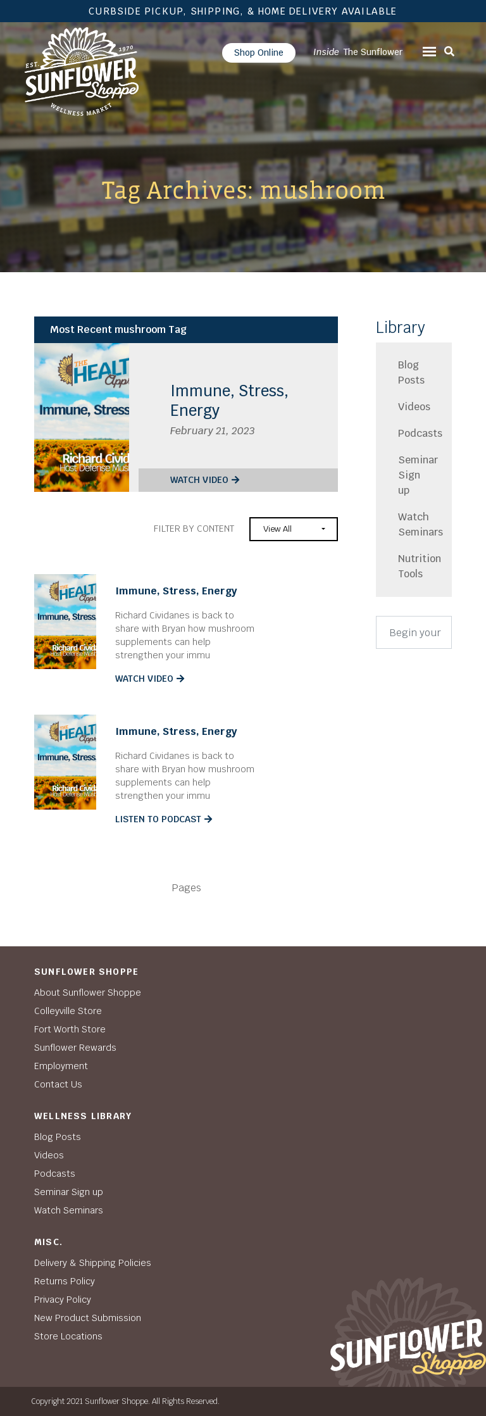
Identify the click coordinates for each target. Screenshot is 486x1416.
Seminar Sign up (414, 475)
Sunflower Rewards (75, 1047)
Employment (61, 1066)
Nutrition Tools (414, 566)
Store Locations (68, 1336)
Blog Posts (411, 372)
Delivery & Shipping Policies (92, 1263)
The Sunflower (357, 52)
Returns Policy (64, 1281)
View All (277, 528)
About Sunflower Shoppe (87, 992)
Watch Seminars (414, 524)
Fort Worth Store (70, 1029)
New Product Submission (87, 1318)
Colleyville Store (68, 1011)
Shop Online (259, 52)
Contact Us (58, 1084)
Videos (414, 406)
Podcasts (414, 433)
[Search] (414, 632)
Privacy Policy (62, 1299)
